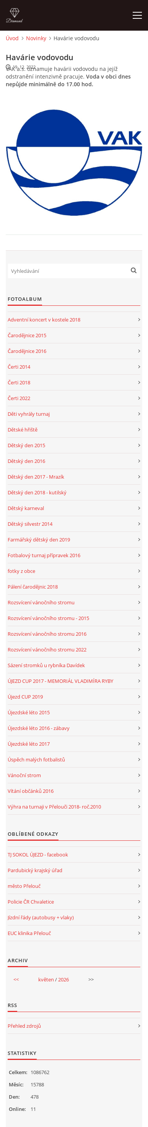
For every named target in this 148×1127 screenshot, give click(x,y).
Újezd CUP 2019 (25, 696)
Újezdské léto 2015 (29, 712)
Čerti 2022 (19, 398)
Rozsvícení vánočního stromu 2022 (47, 649)
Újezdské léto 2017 (29, 743)
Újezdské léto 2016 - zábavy (39, 728)
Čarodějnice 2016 (27, 351)
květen (46, 979)
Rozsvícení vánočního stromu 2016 (47, 633)
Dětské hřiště (22, 429)
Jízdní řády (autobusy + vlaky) (41, 917)
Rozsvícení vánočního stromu (41, 602)
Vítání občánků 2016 (31, 790)
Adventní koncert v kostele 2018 (44, 319)
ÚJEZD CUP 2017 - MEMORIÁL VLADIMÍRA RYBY (60, 681)
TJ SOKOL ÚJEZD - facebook (38, 854)
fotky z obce (21, 571)
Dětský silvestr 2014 (30, 523)
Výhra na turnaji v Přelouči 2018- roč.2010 (54, 806)
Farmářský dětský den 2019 (39, 539)
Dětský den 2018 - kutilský (37, 492)
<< (16, 979)
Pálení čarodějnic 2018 (33, 586)
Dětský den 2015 (26, 445)
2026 (63, 979)
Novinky (36, 38)
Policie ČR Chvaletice (31, 901)
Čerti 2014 (19, 366)
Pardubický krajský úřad (35, 870)
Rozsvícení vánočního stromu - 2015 (48, 618)
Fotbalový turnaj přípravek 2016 (44, 555)
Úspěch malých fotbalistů (36, 759)
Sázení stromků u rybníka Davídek (46, 665)
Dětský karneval (26, 508)
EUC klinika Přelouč (29, 933)
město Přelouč (24, 886)
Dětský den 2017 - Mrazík (36, 476)
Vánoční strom (24, 775)
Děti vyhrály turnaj (29, 413)
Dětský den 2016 (26, 461)
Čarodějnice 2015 (27, 335)
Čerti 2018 (19, 382)
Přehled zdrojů (24, 1025)
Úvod (12, 38)
